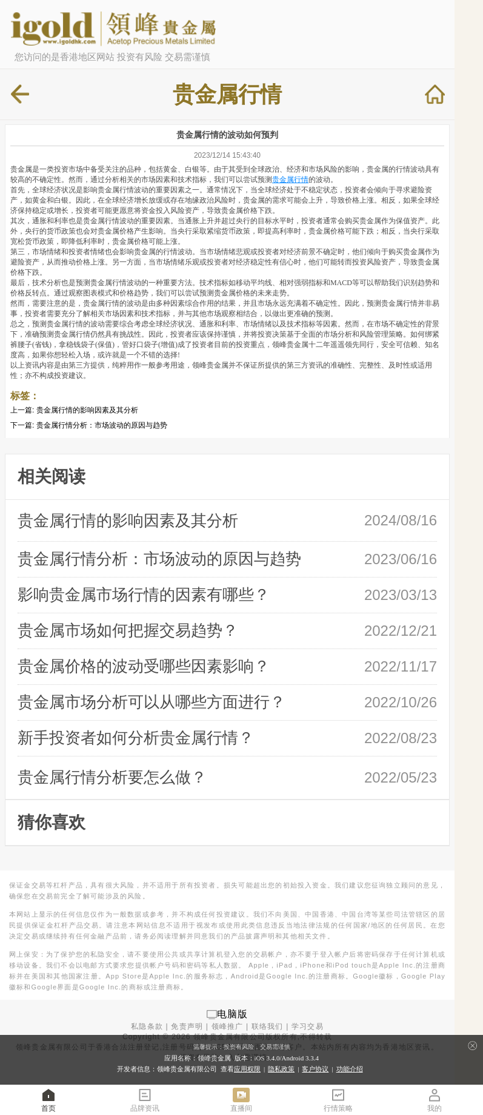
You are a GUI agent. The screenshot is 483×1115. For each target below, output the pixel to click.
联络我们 (267, 1026)
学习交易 (307, 1026)
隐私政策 (281, 1069)
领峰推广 (228, 1026)
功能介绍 (349, 1069)
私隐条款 (147, 1026)
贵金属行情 (290, 179)
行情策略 (338, 1099)
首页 (48, 1099)
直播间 (241, 1099)
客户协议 (315, 1069)
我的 (434, 1099)
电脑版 (232, 1014)
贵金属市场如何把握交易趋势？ (128, 630)
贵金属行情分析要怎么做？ (112, 777)
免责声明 (187, 1026)
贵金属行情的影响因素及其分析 (87, 410)
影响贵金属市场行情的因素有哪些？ (144, 594)
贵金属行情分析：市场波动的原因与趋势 (101, 425)
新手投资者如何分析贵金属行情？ (136, 738)
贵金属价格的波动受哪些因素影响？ (144, 666)
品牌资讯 (144, 1099)
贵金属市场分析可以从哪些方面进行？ (151, 702)
